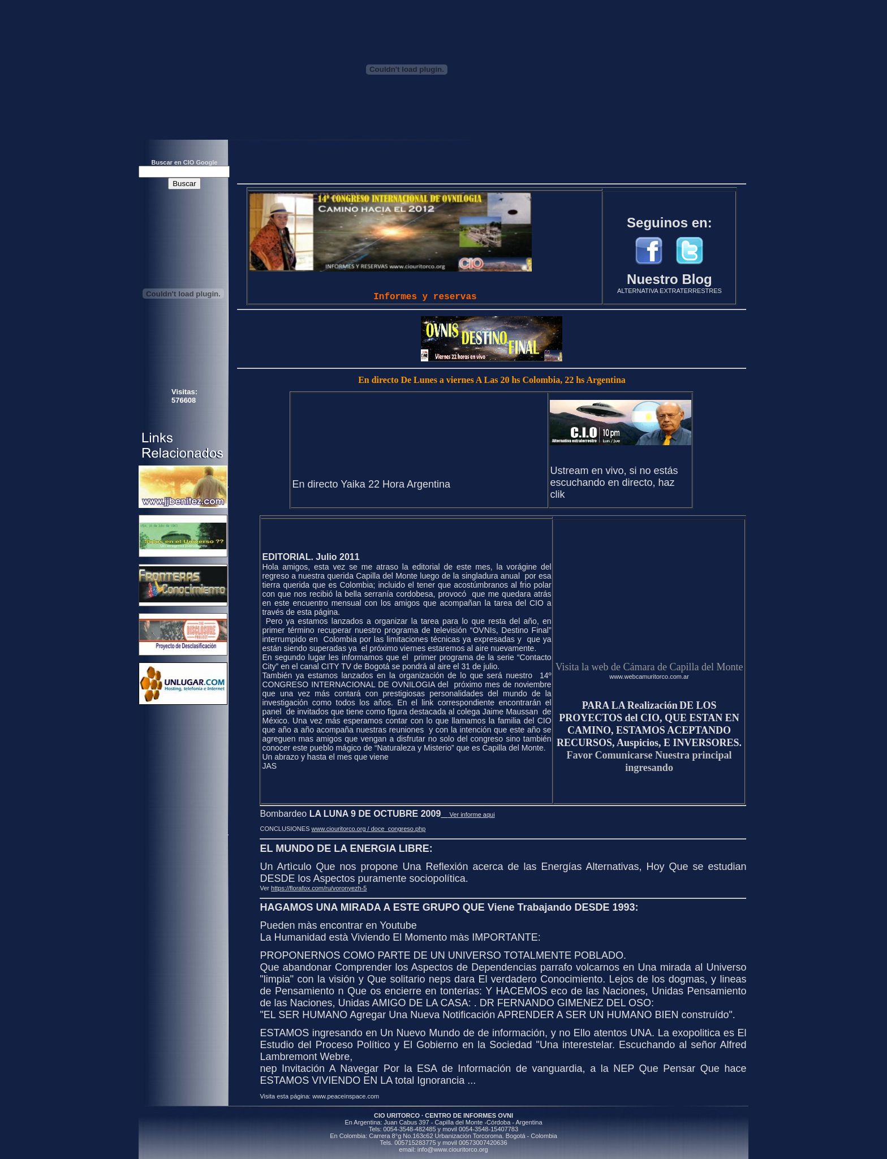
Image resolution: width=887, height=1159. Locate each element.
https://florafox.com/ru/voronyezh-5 (319, 888)
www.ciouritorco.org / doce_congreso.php (369, 828)
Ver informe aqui (467, 814)
